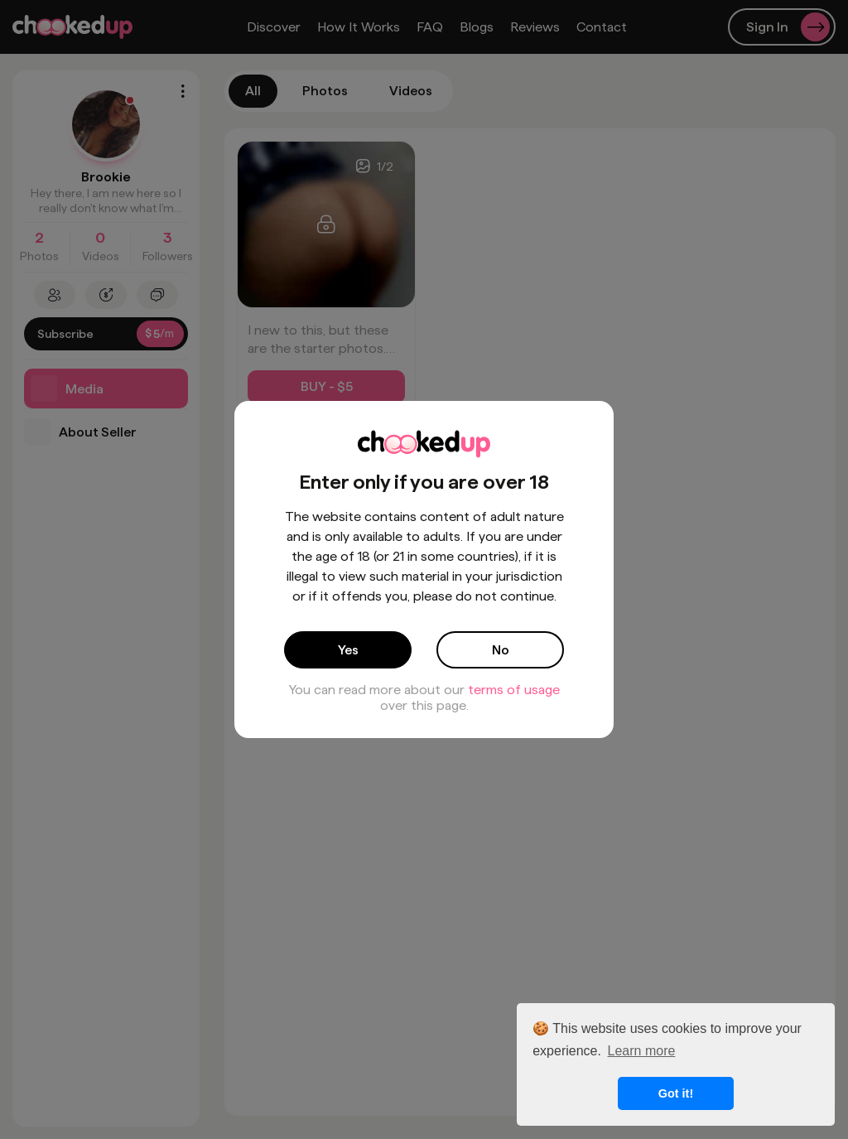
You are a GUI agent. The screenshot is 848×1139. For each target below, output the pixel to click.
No (500, 650)
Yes (348, 650)
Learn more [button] (642, 1051)
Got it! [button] (675, 1093)
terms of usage (514, 690)
